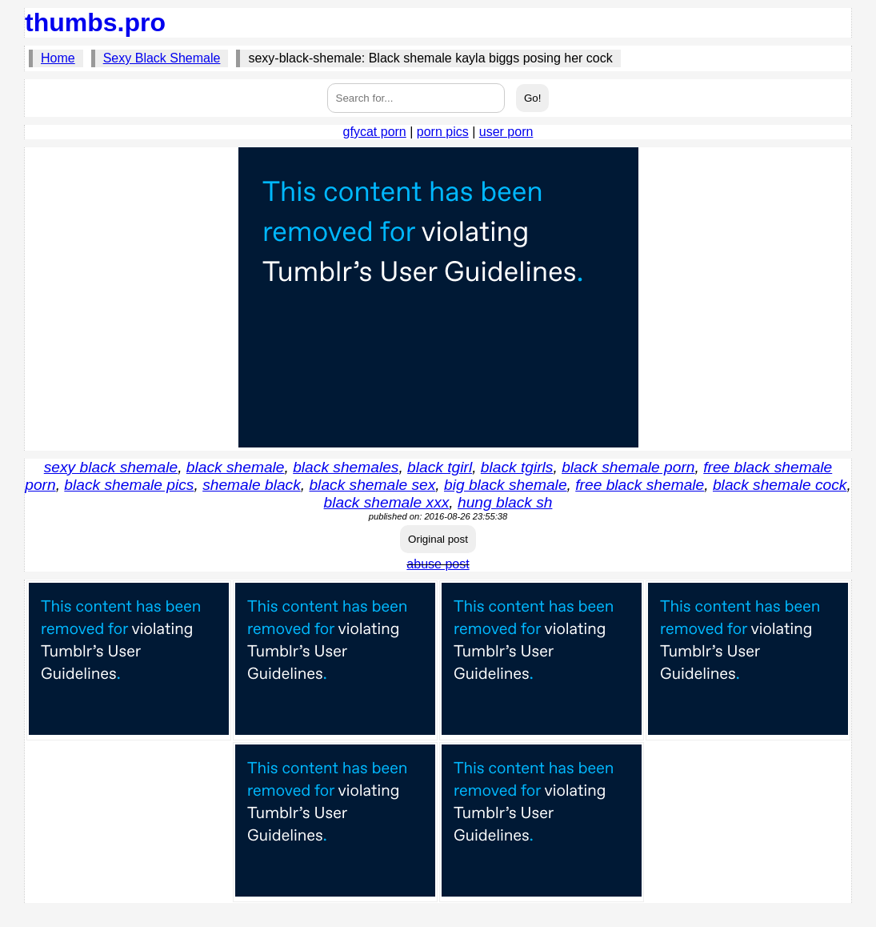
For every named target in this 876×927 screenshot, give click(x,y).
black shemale (235, 467)
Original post (438, 539)
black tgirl (439, 467)
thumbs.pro (95, 22)
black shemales (345, 467)
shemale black (251, 484)
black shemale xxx (387, 502)
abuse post (437, 564)
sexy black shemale (111, 467)
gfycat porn (374, 131)
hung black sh (505, 502)
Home (58, 58)
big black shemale (505, 484)
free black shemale (639, 484)
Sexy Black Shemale (162, 58)
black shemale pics (129, 484)
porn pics (443, 131)
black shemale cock (779, 484)
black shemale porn (628, 467)
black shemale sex (372, 484)
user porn (506, 131)
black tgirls (517, 467)
